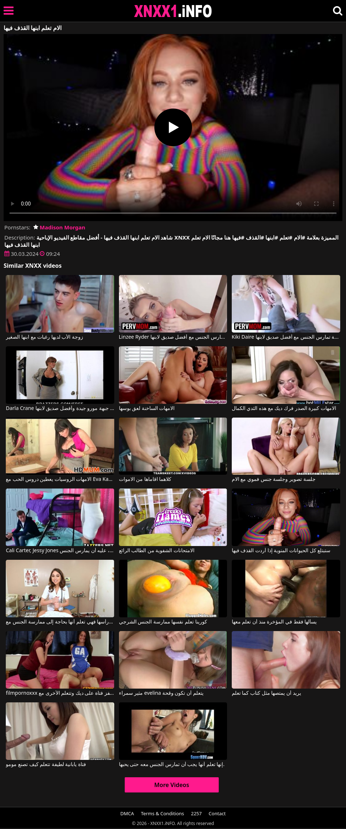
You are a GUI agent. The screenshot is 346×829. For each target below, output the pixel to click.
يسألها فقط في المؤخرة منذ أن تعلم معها (274, 622)
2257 (196, 813)
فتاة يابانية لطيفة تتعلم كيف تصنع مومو (46, 764)
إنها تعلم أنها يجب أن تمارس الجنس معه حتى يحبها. (172, 764)
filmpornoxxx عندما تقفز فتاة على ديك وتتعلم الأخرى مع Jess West (60, 693)
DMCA (127, 813)
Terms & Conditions (162, 813)
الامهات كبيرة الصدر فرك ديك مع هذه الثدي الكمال (284, 408)
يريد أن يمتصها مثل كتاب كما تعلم (266, 693)
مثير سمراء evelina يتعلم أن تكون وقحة (161, 693)
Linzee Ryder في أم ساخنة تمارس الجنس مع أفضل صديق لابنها (173, 337)
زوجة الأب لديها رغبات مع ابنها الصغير (44, 337)
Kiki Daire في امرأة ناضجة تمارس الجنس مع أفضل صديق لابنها (286, 337)
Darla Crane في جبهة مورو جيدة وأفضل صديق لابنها (60, 408)
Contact (217, 813)
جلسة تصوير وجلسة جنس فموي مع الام (274, 479)
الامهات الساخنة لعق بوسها (147, 408)
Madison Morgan (59, 227)
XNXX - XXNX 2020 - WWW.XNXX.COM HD (173, 11)
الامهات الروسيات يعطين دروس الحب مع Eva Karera (60, 479)
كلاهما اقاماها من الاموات (145, 479)
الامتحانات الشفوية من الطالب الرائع (157, 551)
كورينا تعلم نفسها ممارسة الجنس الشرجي (163, 622)
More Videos (171, 785)
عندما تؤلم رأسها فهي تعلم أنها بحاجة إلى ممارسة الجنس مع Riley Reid (60, 622)
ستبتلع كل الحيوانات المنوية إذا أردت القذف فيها (281, 551)
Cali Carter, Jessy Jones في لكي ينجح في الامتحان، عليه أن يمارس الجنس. (60, 551)
